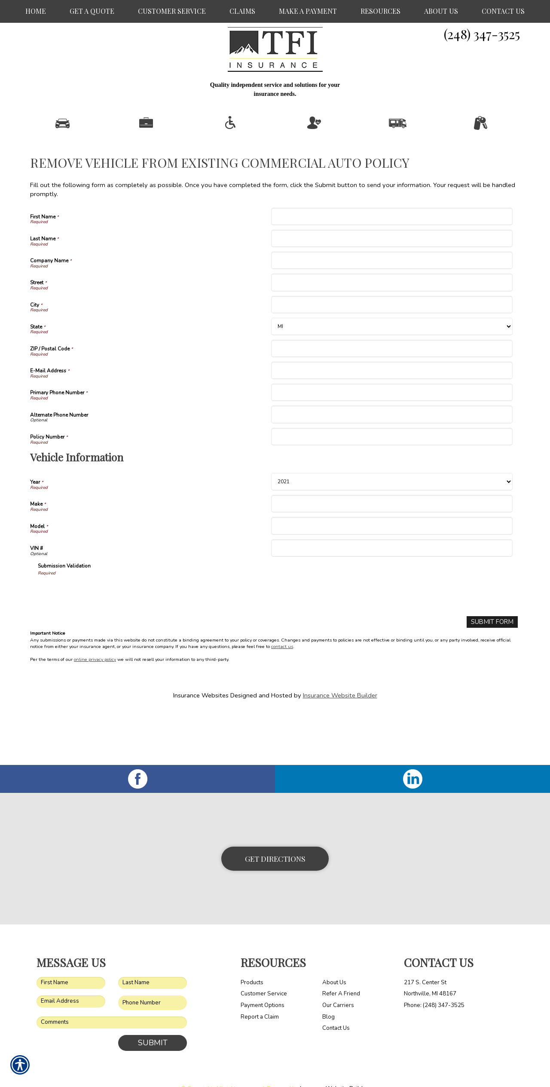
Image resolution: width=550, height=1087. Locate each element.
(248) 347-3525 (482, 34)
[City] (391, 338)
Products (252, 964)
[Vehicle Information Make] (391, 537)
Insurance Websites (201, 728)
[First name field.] (71, 964)
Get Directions (275, 839)
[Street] (391, 316)
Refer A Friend (341, 975)
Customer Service (264, 975)
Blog (328, 998)
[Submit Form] (493, 655)
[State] (391, 360)
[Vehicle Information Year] (391, 515)
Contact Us (336, 1009)
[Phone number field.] (152, 984)
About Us (334, 964)
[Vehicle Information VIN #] (391, 581)
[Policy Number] (391, 470)
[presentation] (103, 626)
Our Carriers (338, 987)
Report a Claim (260, 998)
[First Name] (391, 250)
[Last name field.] (152, 964)
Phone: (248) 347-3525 (434, 987)
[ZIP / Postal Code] (391, 382)
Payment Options (262, 987)
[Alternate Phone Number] (391, 448)
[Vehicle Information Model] (391, 559)
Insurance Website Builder (340, 728)
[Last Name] (391, 272)
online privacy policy (95, 693)
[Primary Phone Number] (391, 426)
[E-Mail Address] (391, 404)
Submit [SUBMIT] (153, 1024)
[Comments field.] (112, 1004)
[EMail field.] (71, 983)
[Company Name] (391, 294)
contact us (282, 680)
